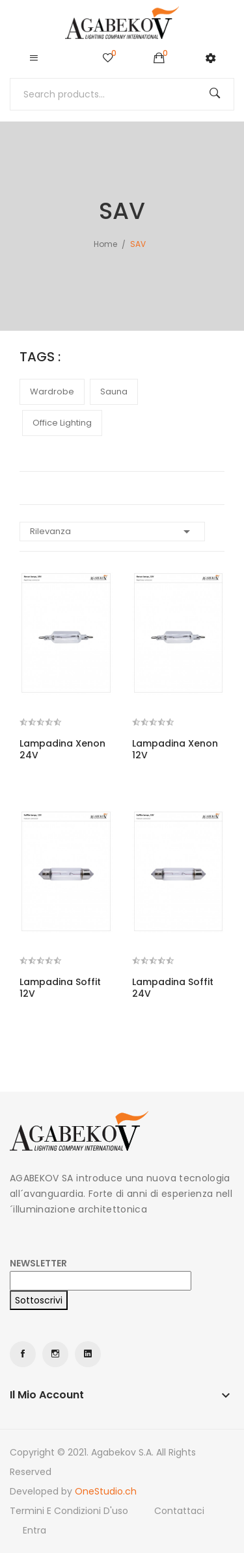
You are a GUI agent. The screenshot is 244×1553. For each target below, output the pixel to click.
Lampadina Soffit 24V (172, 987)
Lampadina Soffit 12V (60, 987)
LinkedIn (88, 1354)
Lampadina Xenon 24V (62, 749)
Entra (34, 1530)
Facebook (23, 1354)
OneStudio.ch (106, 1491)
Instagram (55, 1354)
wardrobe (52, 391)
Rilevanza (112, 531)
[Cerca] (122, 94)
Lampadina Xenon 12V (175, 749)
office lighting (62, 423)
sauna (114, 391)
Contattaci (179, 1510)
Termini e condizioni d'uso (69, 1510)
